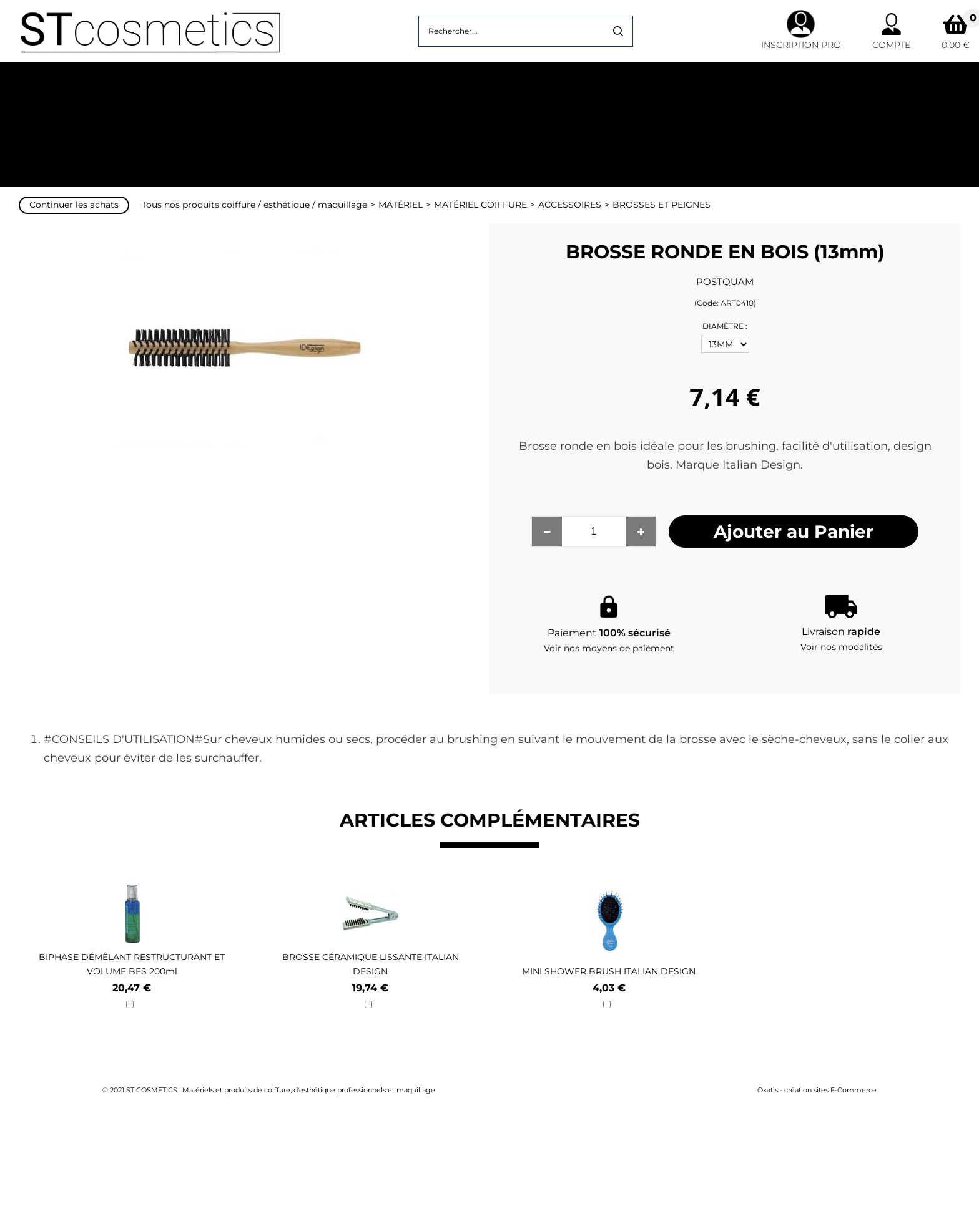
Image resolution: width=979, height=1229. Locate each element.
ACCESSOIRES (569, 204)
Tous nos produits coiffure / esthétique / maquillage (254, 204)
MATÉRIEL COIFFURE (480, 204)
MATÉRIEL (400, 204)
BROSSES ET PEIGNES (661, 204)
